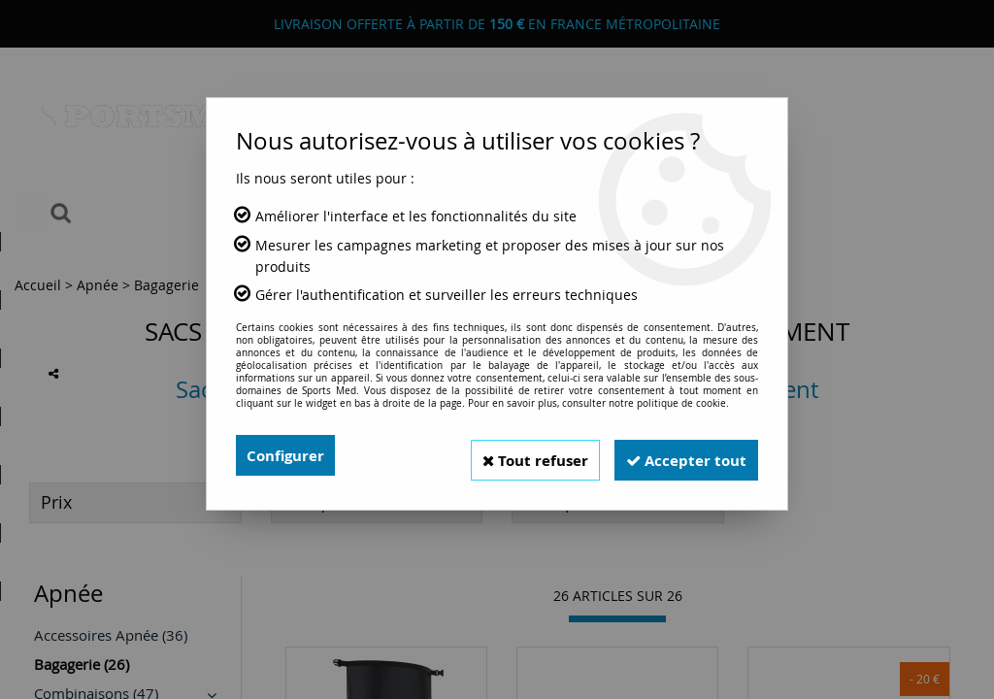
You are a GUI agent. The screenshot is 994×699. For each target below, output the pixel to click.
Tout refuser (517, 455)
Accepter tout (680, 455)
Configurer (288, 455)
